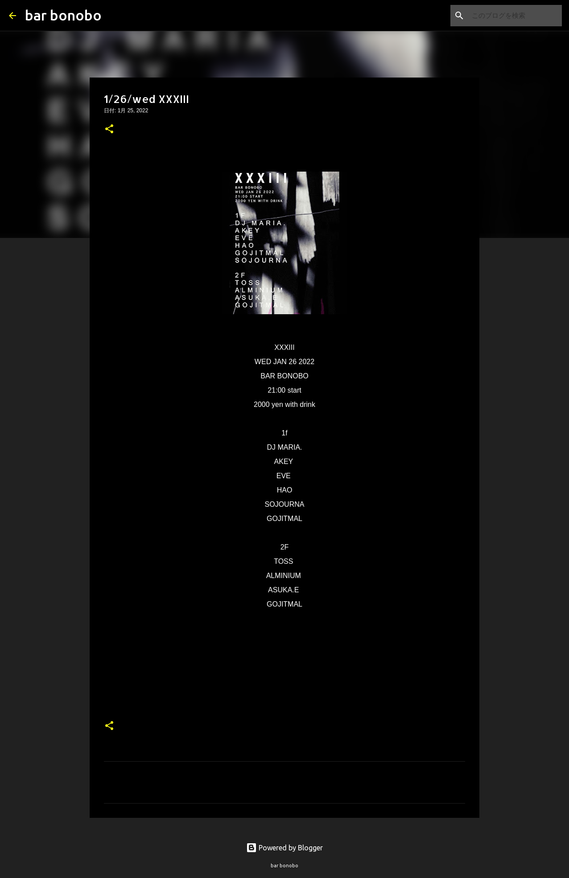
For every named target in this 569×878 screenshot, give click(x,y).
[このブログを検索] (515, 15)
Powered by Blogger (284, 848)
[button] (109, 129)
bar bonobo (63, 15)
